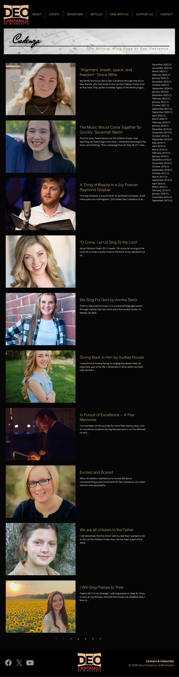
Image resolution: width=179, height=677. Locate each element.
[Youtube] (30, 662)
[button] (36, 14)
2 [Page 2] (71, 638)
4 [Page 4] (85, 638)
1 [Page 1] (63, 638)
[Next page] (100, 639)
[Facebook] (8, 662)
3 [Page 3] (78, 638)
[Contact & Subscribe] (160, 661)
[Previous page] (56, 639)
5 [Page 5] (93, 638)
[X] (19, 662)
